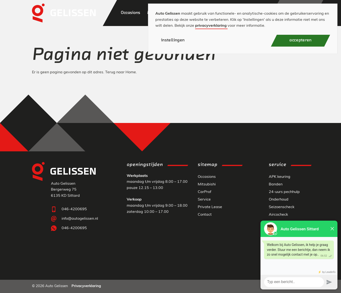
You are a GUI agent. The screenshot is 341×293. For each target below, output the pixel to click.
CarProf (204, 192)
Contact (205, 215)
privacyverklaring (211, 26)
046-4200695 (74, 209)
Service (204, 199)
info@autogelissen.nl (80, 219)
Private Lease (210, 207)
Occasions (207, 177)
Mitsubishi (207, 184)
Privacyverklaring (86, 286)
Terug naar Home (120, 72)
